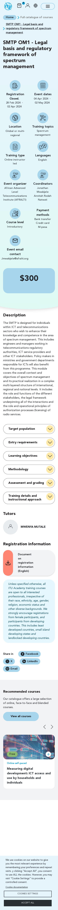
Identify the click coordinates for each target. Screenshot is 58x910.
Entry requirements (22, 442)
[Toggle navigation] (48, 6)
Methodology (18, 469)
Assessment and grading (26, 483)
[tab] (29, 429)
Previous (44, 727)
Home (10, 17)
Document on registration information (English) (21, 563)
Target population (21, 429)
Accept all (27, 903)
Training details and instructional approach (24, 497)
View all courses (21, 716)
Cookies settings (27, 894)
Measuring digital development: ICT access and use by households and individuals (29, 775)
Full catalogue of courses (36, 17)
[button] (27, 6)
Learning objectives (22, 455)
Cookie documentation (17, 887)
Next (52, 727)
